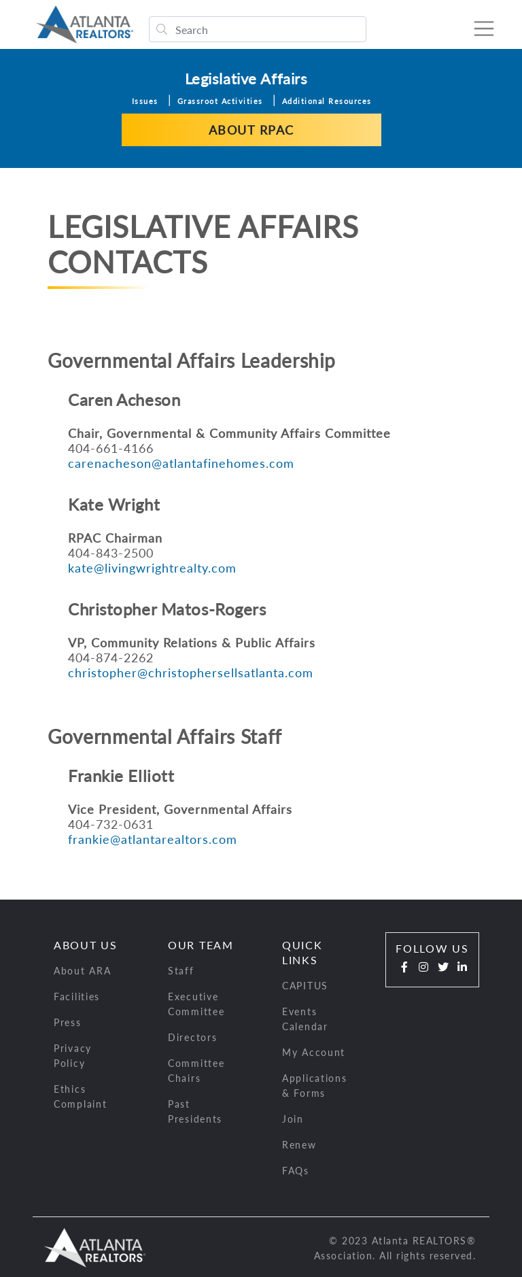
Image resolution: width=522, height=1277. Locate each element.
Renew (299, 1143)
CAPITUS (305, 984)
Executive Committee (196, 1002)
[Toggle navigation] (477, 28)
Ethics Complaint (80, 1095)
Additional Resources (327, 99)
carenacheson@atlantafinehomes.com (181, 461)
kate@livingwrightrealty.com (152, 566)
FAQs (295, 1169)
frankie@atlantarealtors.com (152, 837)
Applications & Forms (314, 1084)
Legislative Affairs (246, 77)
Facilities (77, 995)
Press (68, 1021)
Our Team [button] (201, 943)
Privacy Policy (73, 1054)
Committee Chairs (196, 1069)
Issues (145, 99)
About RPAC (251, 128)
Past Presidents (195, 1110)
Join (293, 1117)
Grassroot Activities (220, 99)
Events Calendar (305, 1017)
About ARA (82, 969)
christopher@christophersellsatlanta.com (190, 671)
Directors (192, 1036)
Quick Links (302, 951)
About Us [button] (86, 943)
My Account (313, 1051)
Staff (181, 969)
